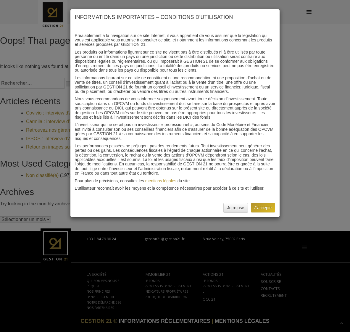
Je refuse (235, 207)
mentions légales (160, 180)
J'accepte (263, 207)
